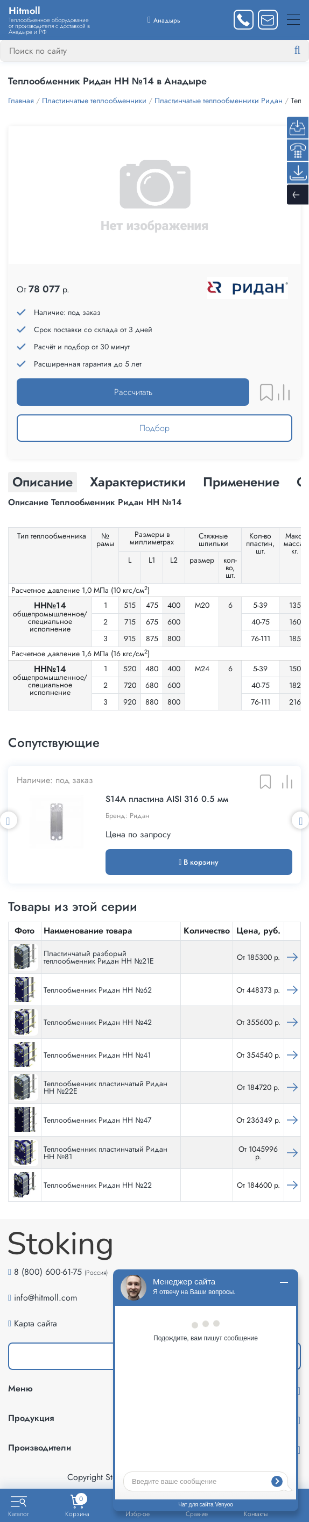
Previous (8, 820)
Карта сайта (35, 1323)
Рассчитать (133, 392)
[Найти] (306, 50)
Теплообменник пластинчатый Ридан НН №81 (105, 1153)
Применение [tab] (241, 481)
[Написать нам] (268, 20)
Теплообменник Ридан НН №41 (97, 1055)
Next (300, 820)
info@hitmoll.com (45, 1297)
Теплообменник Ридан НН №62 (98, 990)
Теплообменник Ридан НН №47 (97, 1120)
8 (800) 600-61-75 (48, 1272)
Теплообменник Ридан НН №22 (98, 1185)
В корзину (199, 862)
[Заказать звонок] (244, 20)
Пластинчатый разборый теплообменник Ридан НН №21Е (99, 957)
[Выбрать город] (164, 20)
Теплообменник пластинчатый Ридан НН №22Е (105, 1087)
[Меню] (293, 20)
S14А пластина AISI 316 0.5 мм (167, 799)
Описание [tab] (42, 481)
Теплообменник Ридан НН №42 (98, 1022)
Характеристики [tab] (138, 481)
